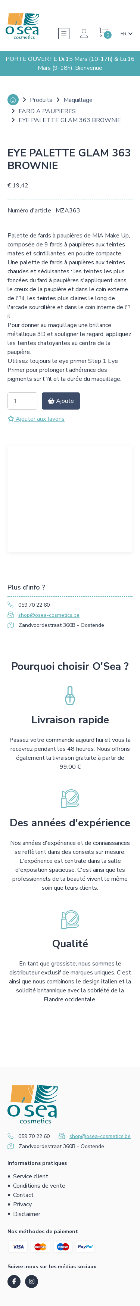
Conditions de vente (39, 1186)
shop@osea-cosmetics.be (49, 615)
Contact (23, 1195)
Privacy (22, 1204)
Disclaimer (26, 1214)
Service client (30, 1176)
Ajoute (61, 401)
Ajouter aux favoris (36, 419)
